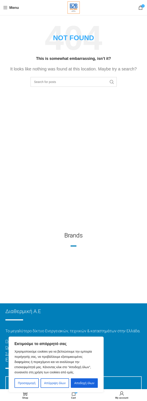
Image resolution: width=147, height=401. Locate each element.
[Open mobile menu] (11, 7)
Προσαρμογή (26, 383)
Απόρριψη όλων (55, 383)
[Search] (73, 82)
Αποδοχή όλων (84, 383)
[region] (56, 364)
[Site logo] (73, 7)
